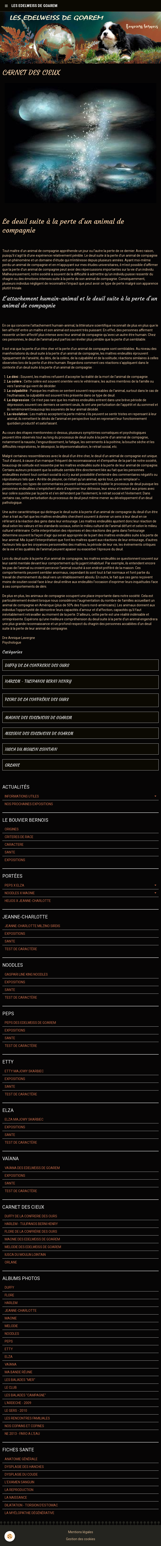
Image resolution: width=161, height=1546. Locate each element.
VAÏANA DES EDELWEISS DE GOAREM (32, 1168)
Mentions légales (80, 1532)
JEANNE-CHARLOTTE (21, 1310)
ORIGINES (12, 829)
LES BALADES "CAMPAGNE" (25, 1395)
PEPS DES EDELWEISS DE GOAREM (30, 1023)
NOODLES (12, 1333)
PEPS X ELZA (14, 885)
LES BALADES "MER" (20, 1380)
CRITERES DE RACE (19, 837)
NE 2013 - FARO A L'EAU (22, 1434)
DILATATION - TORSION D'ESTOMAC (31, 1505)
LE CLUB (11, 1387)
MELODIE (11, 1326)
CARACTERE (14, 844)
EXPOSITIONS (15, 860)
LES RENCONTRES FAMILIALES (27, 1418)
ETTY (9, 1349)
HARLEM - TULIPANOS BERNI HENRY (38, 681)
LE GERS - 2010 (16, 1410)
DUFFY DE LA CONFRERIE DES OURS (37, 665)
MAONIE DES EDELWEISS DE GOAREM (38, 717)
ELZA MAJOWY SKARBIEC (24, 1119)
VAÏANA (11, 1364)
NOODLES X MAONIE (20, 893)
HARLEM (11, 1303)
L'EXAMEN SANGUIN (19, 1482)
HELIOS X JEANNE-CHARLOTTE (28, 901)
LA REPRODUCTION (19, 1490)
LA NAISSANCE (16, 1497)
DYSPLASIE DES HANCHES (24, 1467)
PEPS (9, 1341)
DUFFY (9, 1287)
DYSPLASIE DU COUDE (21, 1474)
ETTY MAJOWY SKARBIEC (24, 1071)
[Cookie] (10, 1536)
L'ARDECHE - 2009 (18, 1403)
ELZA (9, 1357)
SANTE (10, 852)
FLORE (9, 1295)
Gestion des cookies (80, 1539)
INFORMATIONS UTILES (22, 796)
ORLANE (12, 765)
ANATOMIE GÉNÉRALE (21, 1459)
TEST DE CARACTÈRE (21, 949)
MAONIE (11, 1318)
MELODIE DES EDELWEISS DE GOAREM (39, 733)
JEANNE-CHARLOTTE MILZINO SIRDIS (32, 926)
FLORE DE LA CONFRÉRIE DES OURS (37, 699)
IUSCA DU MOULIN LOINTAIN (31, 749)
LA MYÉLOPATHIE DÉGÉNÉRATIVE (29, 1513)
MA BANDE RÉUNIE (18, 1372)
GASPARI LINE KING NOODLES (26, 974)
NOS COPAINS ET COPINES (24, 1426)
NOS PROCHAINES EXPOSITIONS (29, 804)
